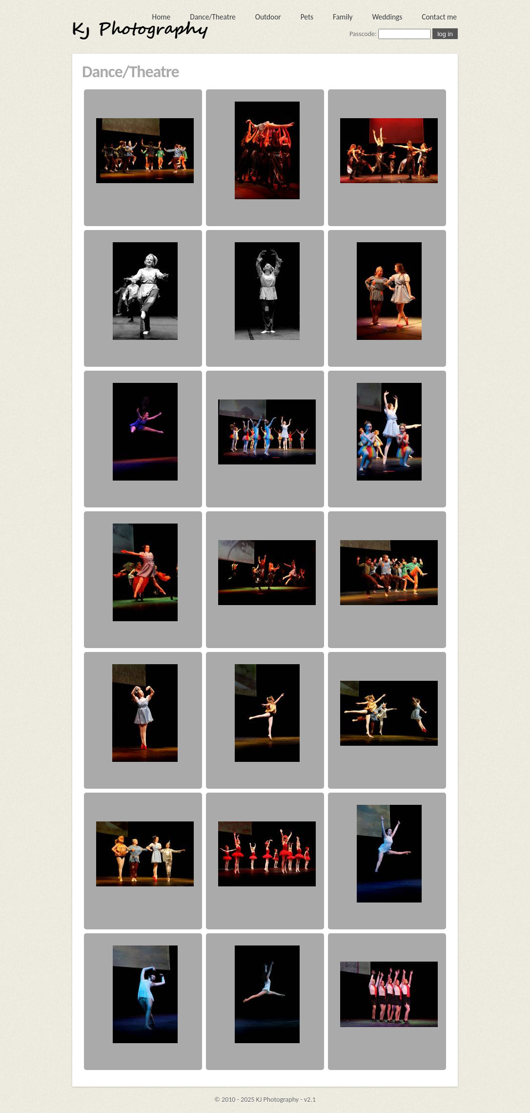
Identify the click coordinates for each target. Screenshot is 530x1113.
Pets (307, 16)
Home (161, 16)
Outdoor (268, 16)
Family (342, 16)
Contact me (439, 16)
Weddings (387, 16)
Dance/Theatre (213, 16)
